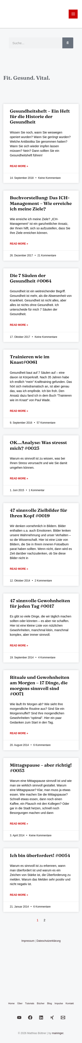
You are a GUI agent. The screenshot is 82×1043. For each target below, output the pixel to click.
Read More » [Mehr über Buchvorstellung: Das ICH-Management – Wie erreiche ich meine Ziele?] (19, 243)
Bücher (41, 1003)
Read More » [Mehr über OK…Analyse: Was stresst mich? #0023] (19, 478)
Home (11, 1003)
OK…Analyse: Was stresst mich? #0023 (38, 445)
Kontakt (70, 1003)
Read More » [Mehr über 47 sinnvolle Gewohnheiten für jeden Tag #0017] (19, 645)
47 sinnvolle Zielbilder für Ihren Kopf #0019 (38, 512)
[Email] (63, 1017)
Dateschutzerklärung (49, 940)
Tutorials (29, 1003)
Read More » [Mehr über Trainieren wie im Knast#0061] (19, 410)
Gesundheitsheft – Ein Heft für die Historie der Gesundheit (40, 116)
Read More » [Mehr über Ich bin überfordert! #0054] (19, 894)
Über (20, 1003)
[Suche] (67, 42)
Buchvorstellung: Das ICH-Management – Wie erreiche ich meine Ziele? (41, 203)
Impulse (59, 1003)
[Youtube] (19, 1017)
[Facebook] (30, 1017)
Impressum (27, 940)
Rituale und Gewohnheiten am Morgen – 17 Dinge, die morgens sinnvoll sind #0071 (39, 685)
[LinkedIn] (41, 1017)
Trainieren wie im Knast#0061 (29, 359)
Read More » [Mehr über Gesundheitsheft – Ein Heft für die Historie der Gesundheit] (19, 166)
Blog (49, 1003)
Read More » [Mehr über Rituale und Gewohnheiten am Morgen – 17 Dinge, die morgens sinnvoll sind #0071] (19, 733)
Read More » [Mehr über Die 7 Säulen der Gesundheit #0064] (19, 324)
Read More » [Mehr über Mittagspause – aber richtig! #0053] (19, 823)
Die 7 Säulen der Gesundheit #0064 (31, 278)
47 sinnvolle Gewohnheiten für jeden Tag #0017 (40, 603)
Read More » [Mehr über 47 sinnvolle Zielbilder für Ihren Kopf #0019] (19, 568)
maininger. (58, 1033)
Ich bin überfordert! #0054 (40, 855)
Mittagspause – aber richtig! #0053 (41, 767)
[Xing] (52, 1017)
